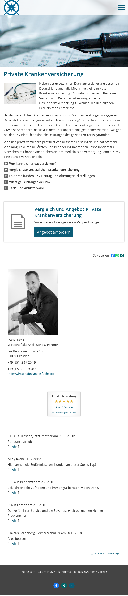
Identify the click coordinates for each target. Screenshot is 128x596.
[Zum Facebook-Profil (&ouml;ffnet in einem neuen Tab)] (56, 587)
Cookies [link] (103, 573)
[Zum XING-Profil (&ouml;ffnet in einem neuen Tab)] (64, 587)
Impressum (28, 573)
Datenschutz (45, 573)
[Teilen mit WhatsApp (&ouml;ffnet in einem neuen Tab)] (117, 257)
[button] (33, 163)
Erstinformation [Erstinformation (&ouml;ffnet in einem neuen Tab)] (66, 573)
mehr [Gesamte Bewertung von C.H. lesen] (13, 494)
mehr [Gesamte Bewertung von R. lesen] (13, 522)
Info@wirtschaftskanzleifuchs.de (31, 375)
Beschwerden (87, 573)
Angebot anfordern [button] (55, 232)
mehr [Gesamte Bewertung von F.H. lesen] (13, 448)
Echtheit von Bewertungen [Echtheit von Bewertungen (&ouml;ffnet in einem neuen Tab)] (107, 554)
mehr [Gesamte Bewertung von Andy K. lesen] (13, 471)
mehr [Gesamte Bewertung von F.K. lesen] (13, 545)
